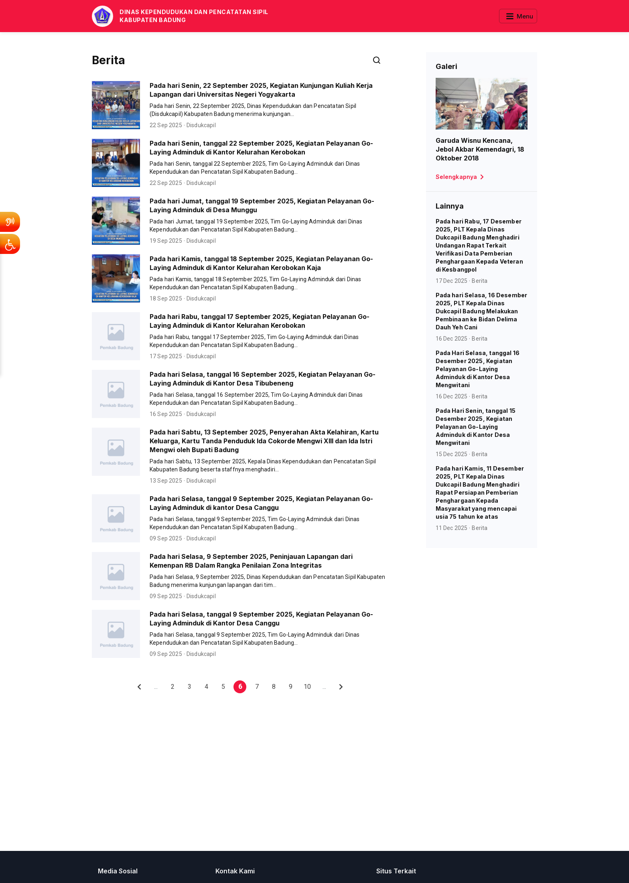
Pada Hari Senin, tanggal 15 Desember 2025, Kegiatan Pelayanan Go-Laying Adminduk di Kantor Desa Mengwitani (475, 426)
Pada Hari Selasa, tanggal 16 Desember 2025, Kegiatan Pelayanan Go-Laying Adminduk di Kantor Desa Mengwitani (477, 368)
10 (307, 686)
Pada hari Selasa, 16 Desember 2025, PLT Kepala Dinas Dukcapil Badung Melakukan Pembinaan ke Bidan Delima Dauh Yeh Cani (482, 311)
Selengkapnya (461, 177)
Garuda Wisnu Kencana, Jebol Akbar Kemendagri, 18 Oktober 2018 (480, 149)
